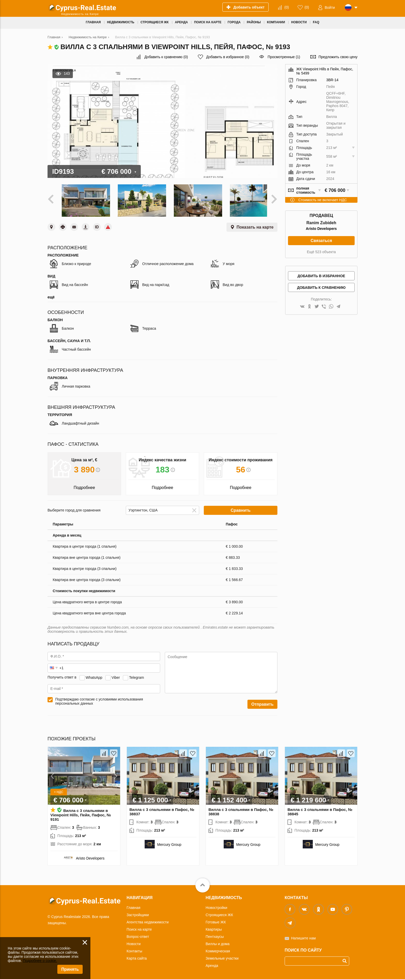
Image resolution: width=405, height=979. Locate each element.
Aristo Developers (321, 229)
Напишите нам (303, 935)
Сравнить (241, 508)
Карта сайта (137, 956)
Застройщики (138, 912)
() (286, 7)
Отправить (262, 701)
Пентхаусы (215, 934)
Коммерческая (218, 948)
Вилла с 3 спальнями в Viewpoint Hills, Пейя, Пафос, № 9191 (80, 812)
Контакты (134, 948)
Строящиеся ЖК (219, 912)
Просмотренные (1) (284, 57)
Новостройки (216, 905)
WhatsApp (93, 675)
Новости (134, 941)
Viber (116, 675)
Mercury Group (169, 842)
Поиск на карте (139, 927)
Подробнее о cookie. (40, 961)
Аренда (212, 963)
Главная (133, 905)
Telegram (136, 675)
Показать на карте (255, 224)
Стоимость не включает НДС (322, 200)
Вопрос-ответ (138, 934)
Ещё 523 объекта (321, 252)
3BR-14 (332, 80)
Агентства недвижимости (148, 919)
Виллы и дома (218, 941)
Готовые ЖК (216, 919)
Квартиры (214, 927)
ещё (51, 294)
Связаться (321, 240)
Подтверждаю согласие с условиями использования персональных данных (99, 699)
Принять (70, 969)
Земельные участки (222, 956)
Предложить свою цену (337, 57)
